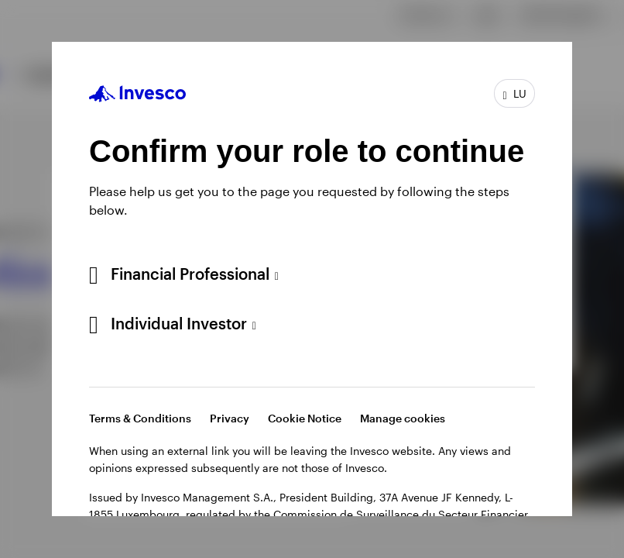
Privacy (229, 418)
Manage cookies (402, 418)
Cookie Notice (304, 418)
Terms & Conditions (140, 418)
